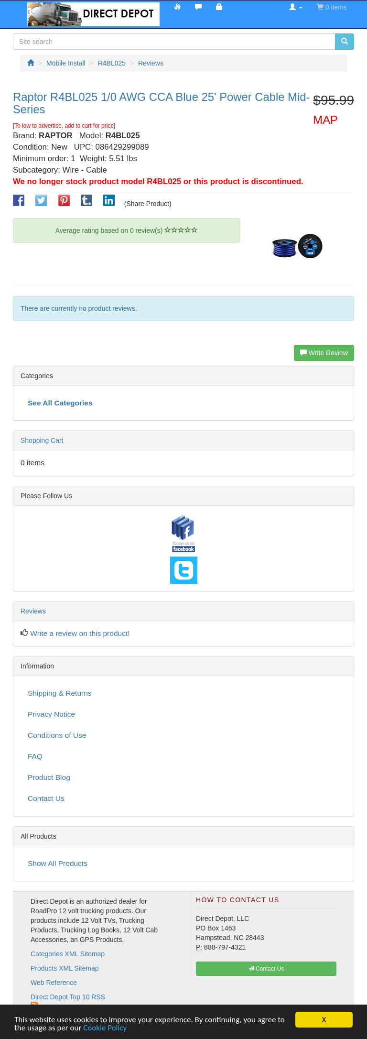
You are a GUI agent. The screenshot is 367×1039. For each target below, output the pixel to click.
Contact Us (46, 798)
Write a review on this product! (80, 633)
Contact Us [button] (266, 968)
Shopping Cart (42, 440)
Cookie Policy (105, 1028)
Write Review (324, 353)
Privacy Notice (51, 714)
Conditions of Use (57, 735)
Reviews (33, 611)
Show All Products (57, 863)
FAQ (35, 756)
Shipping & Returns (60, 693)
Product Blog (49, 777)
